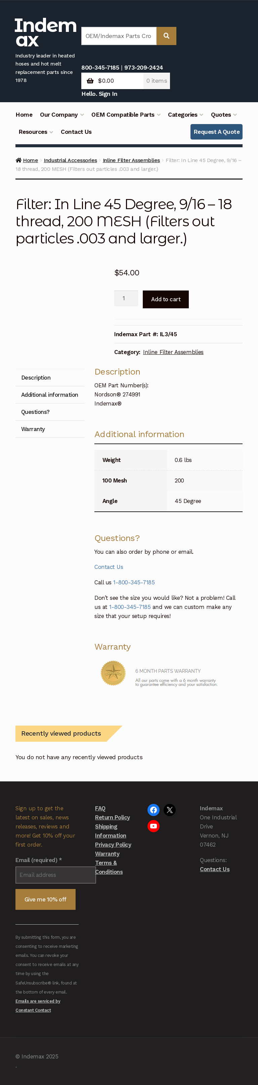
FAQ (100, 808)
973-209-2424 (143, 67)
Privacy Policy (113, 844)
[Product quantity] (126, 298)
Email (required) (38, 860)
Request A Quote (217, 131)
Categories (182, 114)
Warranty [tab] (33, 429)
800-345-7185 (100, 67)
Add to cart (165, 299)
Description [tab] (36, 377)
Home (23, 114)
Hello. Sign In (99, 93)
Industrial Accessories (70, 160)
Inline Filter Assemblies (131, 160)
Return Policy (112, 817)
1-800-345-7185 (134, 582)
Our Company (59, 114)
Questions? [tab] (35, 412)
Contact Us (76, 131)
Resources (32, 131)
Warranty (107, 853)
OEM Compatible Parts (122, 114)
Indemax (45, 32)
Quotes (221, 114)
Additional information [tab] (49, 394)
